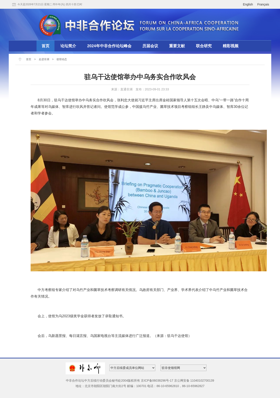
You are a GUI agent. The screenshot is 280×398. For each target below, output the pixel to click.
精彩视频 (230, 46)
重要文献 (177, 46)
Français (263, 4)
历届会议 (150, 46)
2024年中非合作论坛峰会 (109, 46)
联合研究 (204, 46)
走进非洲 (44, 59)
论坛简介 (68, 46)
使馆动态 (61, 59)
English (248, 4)
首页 (45, 46)
